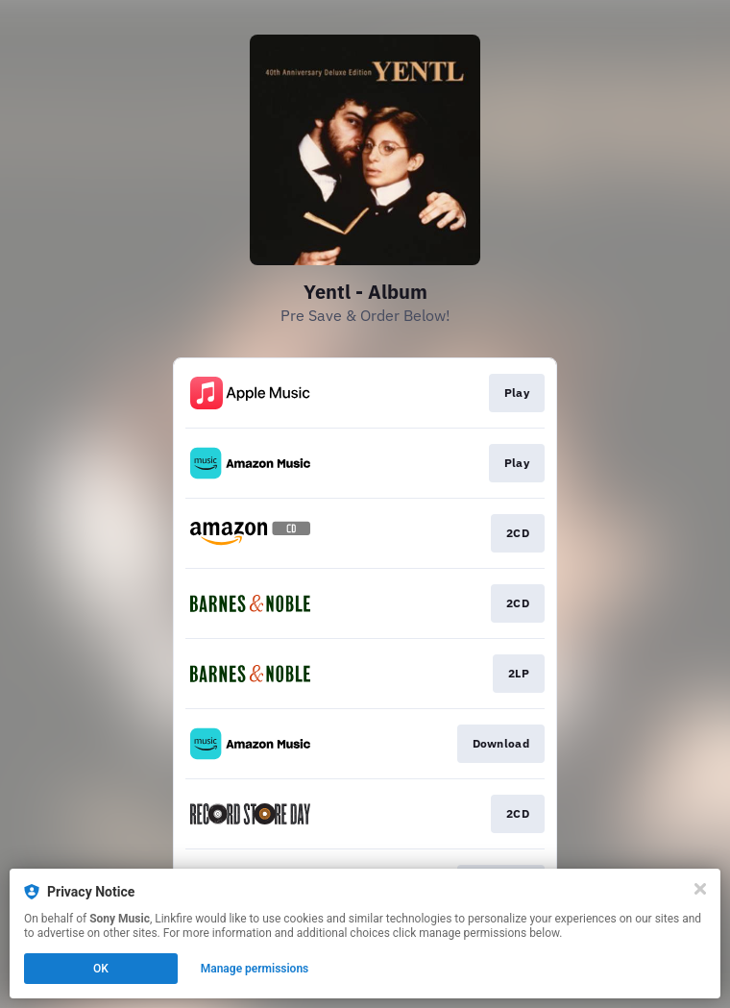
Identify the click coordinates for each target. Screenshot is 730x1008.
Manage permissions (255, 968)
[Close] (700, 888)
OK (101, 968)
